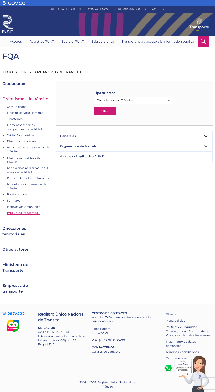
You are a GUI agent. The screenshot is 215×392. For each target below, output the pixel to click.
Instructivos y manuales (23, 207)
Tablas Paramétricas (20, 135)
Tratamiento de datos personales (181, 344)
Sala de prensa (103, 41)
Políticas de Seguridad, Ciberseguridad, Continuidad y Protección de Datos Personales (188, 331)
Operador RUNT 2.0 (126, 9)
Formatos (13, 200)
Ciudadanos (14, 83)
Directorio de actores (21, 141)
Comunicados (16, 107)
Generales (68, 136)
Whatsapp (169, 368)
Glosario (171, 314)
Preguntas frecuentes (66, 9)
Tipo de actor (104, 93)
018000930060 (102, 321)
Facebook (158, 9)
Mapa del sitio (175, 320)
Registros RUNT (41, 41)
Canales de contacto (106, 351)
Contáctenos (98, 9)
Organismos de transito (78, 146)
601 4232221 (100, 333)
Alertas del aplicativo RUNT (82, 156)
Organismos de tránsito (25, 98)
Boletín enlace (17, 194)
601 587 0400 (115, 340)
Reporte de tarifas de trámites (28, 178)
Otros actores (15, 249)
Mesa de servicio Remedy (25, 113)
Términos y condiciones (182, 352)
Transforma (15, 119)
